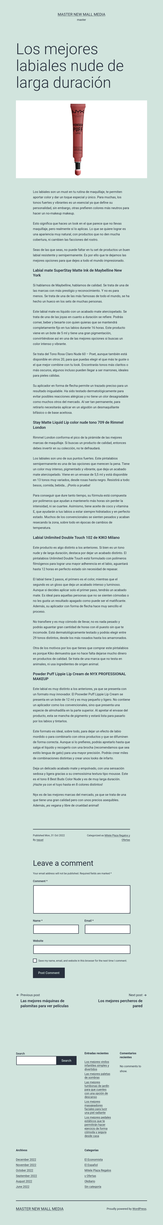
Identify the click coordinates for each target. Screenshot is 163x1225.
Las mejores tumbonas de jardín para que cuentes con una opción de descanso (97, 1090)
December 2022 (26, 1159)
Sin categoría (93, 1186)
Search (20, 1053)
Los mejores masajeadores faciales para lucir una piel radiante (96, 1107)
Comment (40, 881)
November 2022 (26, 1165)
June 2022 (22, 1186)
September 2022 (26, 1175)
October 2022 (24, 1170)
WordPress (139, 1208)
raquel (39, 839)
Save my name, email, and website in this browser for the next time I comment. (82, 960)
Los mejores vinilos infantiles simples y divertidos (97, 1065)
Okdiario (90, 1181)
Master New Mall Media (81, 14)
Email (89, 920)
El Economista (94, 1159)
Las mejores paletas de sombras (97, 1075)
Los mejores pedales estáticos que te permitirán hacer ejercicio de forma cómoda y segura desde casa (98, 1127)
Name (38, 920)
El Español (91, 1165)
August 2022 (24, 1181)
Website (38, 940)
